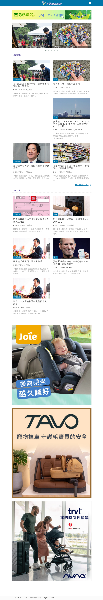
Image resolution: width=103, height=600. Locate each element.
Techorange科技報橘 (74, 130)
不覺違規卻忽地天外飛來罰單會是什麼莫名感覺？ (31, 220)
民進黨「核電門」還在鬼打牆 (27, 261)
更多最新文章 (83, 184)
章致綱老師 (71, 225)
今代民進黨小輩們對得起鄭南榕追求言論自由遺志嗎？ (31, 85)
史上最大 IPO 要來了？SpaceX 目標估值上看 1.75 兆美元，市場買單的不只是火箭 (71, 124)
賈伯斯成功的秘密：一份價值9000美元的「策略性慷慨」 (70, 262)
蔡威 (28, 265)
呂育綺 (29, 225)
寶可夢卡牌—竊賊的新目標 (66, 83)
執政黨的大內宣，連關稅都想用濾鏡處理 (31, 167)
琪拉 (68, 87)
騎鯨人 (29, 172)
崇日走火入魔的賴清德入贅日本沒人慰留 (31, 302)
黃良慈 (29, 90)
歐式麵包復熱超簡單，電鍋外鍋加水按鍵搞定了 (71, 220)
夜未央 (69, 172)
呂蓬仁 (29, 307)
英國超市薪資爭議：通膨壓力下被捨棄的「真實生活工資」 (71, 167)
